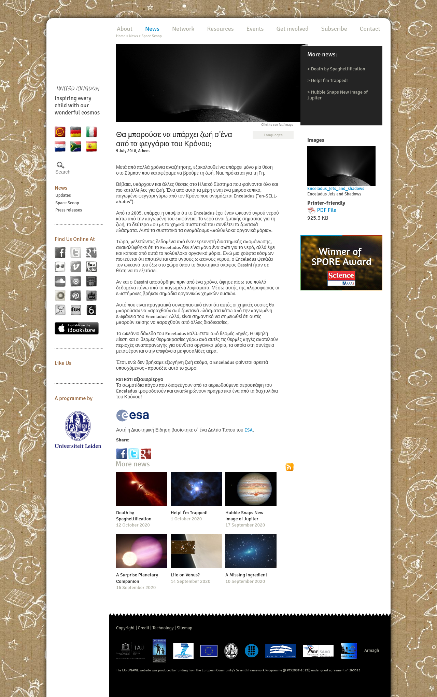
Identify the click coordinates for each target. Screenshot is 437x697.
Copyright (125, 628)
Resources (220, 28)
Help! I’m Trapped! (329, 80)
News (61, 187)
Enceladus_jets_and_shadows (335, 188)
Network (183, 28)
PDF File (327, 210)
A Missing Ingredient (246, 575)
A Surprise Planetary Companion (137, 578)
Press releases (68, 210)
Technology (162, 628)
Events (255, 28)
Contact (370, 28)
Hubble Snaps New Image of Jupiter (244, 516)
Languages (273, 135)
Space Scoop (67, 203)
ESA (248, 430)
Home (120, 36)
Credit (144, 628)
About (124, 28)
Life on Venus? (185, 575)
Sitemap (184, 628)
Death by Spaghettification (338, 69)
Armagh (371, 650)
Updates (63, 195)
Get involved (292, 28)
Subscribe (334, 28)
